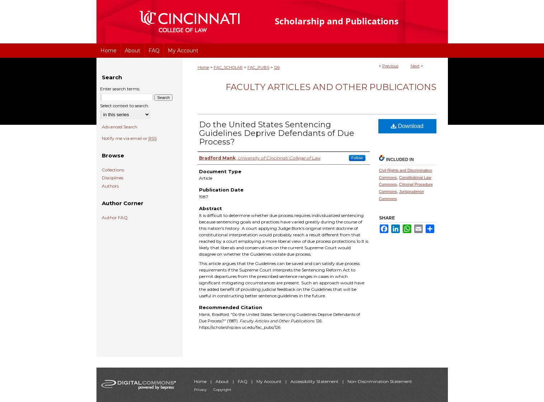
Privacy (201, 389)
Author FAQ (115, 217)
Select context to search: (124, 105)
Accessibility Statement (315, 381)
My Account (269, 381)
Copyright (222, 389)
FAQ (243, 381)
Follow (357, 158)
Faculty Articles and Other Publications (331, 87)
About (223, 381)
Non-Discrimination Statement (379, 381)
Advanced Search (119, 126)
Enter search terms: (120, 88)
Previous (390, 65)
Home (203, 67)
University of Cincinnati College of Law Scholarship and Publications (349, 21)
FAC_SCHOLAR (228, 67)
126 (277, 67)
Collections (113, 169)
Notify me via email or (129, 138)
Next (415, 65)
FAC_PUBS (258, 67)
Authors (110, 186)
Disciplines (112, 177)
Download (407, 126)
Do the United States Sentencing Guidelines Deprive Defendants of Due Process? (276, 133)
